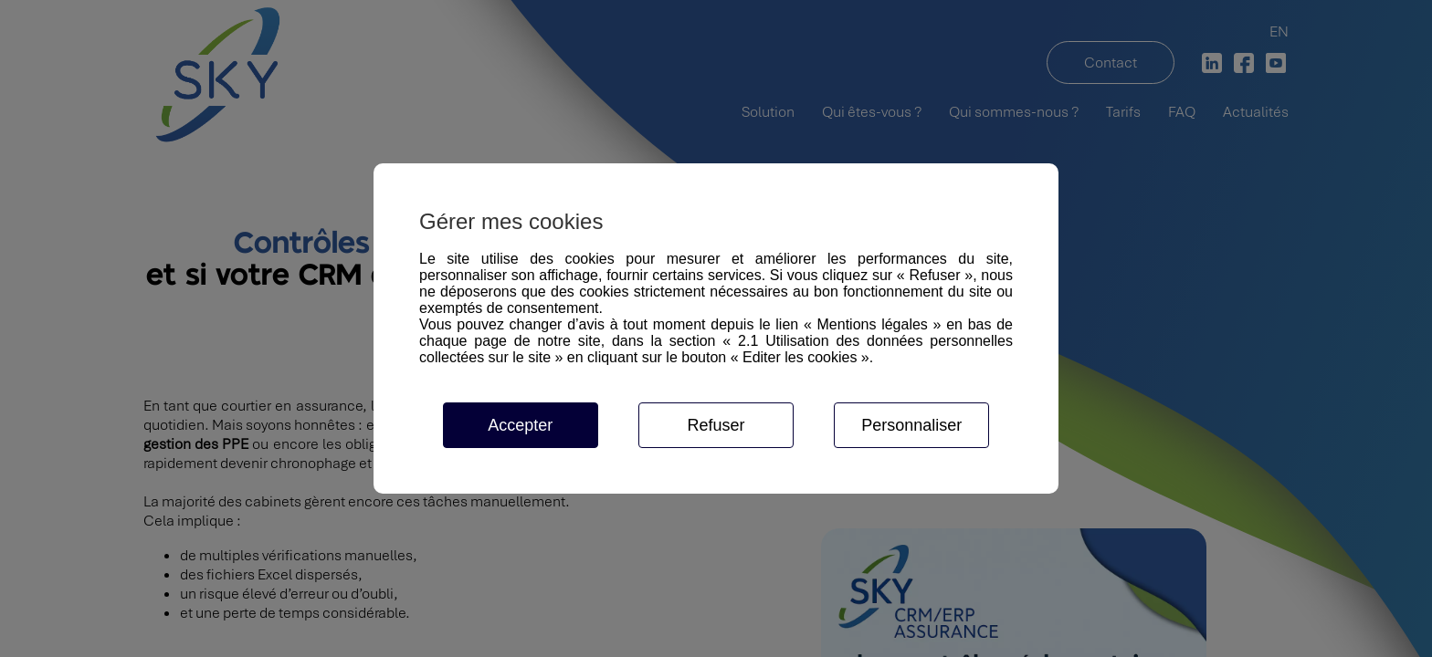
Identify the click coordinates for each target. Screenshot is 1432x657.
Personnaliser (911, 425)
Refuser (715, 425)
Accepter (520, 425)
